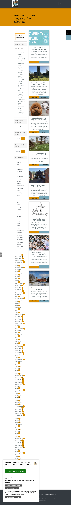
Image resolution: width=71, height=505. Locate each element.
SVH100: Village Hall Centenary (21, 79)
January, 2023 (20, 359)
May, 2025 (19, 289)
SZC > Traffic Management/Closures (21, 59)
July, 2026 (19, 255)
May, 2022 (20, 381)
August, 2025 (20, 283)
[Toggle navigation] (60, 3)
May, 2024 (19, 319)
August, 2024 (20, 314)
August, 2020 (20, 438)
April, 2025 (20, 291)
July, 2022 (19, 377)
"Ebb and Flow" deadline (19, 164)
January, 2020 (20, 453)
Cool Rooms (20, 176)
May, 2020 (20, 444)
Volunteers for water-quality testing (19, 201)
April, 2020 (20, 445)
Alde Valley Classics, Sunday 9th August (19, 222)
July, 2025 (19, 285)
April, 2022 (20, 382)
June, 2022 (20, 379)
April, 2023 (20, 352)
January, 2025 (20, 298)
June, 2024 (19, 318)
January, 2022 (20, 390)
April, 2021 (20, 413)
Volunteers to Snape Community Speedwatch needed (20, 192)
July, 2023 (19, 346)
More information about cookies (13, 497)
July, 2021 (20, 408)
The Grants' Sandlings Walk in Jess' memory (20, 245)
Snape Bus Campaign (19, 208)
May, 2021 (20, 411)
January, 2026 (20, 267)
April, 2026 (20, 260)
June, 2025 (19, 287)
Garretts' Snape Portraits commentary (44, 498)
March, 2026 (20, 262)
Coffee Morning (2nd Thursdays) (20, 230)
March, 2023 (20, 354)
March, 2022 (20, 384)
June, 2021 (19, 409)
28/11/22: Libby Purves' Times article (21, 99)
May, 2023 (19, 350)
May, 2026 (20, 258)
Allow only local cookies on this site (13, 485)
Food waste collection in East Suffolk (20, 237)
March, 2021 (20, 415)
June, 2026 (19, 256)
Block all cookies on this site (12, 488)
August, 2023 (20, 345)
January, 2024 (20, 328)
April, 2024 (20, 321)
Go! (23, 139)
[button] (16, 36)
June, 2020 (20, 442)
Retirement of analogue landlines (20, 214)
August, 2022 (20, 375)
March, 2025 (20, 292)
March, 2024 (20, 323)
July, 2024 (19, 316)
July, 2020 (20, 440)
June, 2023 (19, 348)
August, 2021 (20, 406)
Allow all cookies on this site (15, 471)
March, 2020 (20, 447)
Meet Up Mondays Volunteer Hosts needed (20, 182)
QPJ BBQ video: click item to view (21, 112)
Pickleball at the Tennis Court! (20, 171)
